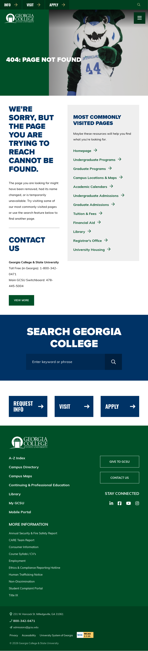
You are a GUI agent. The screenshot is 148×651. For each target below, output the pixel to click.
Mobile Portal (20, 512)
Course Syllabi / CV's (22, 554)
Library (15, 494)
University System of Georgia (56, 635)
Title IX (13, 595)
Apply (58, 4)
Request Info (28, 406)
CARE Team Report (21, 540)
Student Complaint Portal (26, 588)
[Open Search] (138, 4)
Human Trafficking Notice (26, 575)
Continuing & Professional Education (39, 485)
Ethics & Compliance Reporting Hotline (34, 568)
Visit (34, 4)
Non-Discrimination (22, 581)
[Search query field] (65, 362)
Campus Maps (20, 476)
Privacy (14, 635)
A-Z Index (17, 458)
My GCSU (16, 503)
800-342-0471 (22, 621)
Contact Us (119, 478)
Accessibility (29, 635)
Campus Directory (24, 467)
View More (21, 300)
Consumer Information (24, 547)
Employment (17, 561)
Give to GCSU (119, 462)
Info (11, 4)
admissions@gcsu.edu (24, 627)
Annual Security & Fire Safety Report (33, 533)
